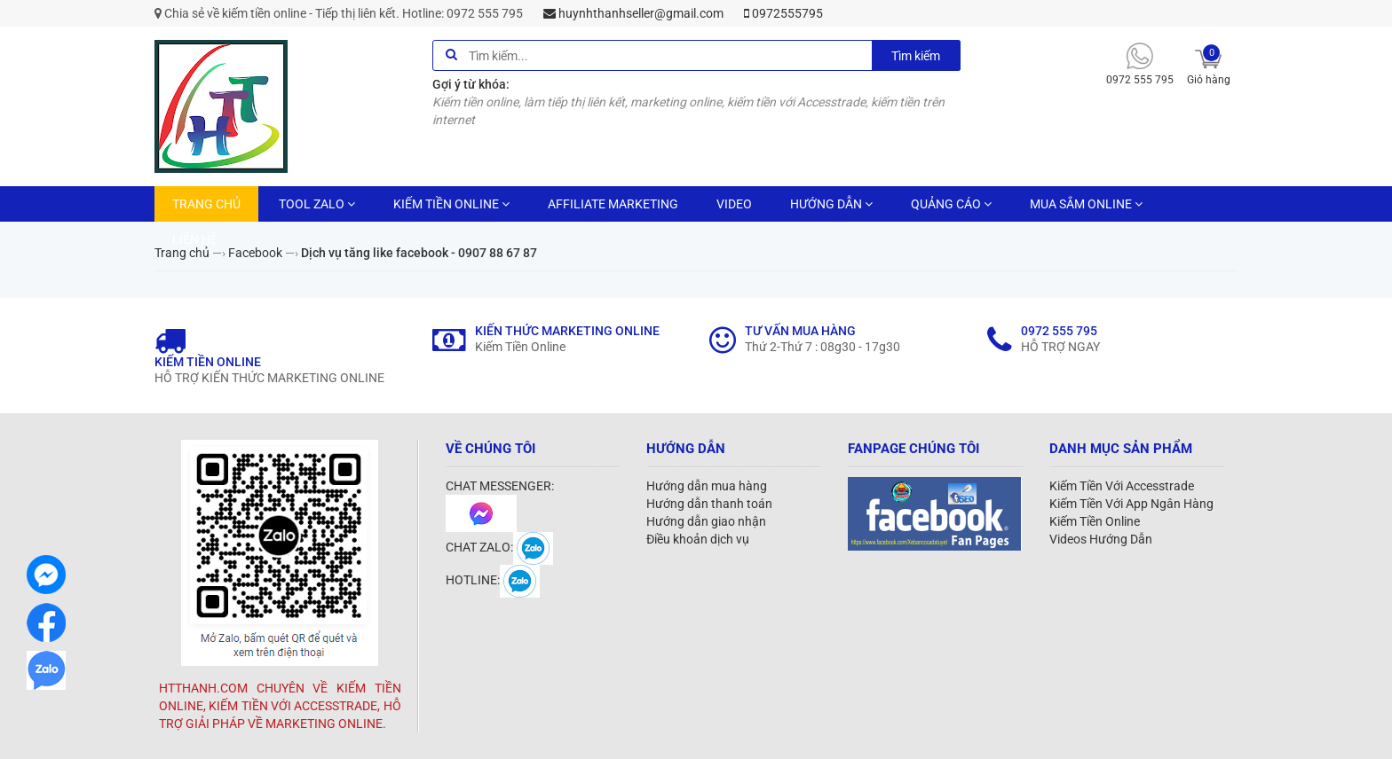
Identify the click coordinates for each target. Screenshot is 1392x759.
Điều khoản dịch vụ (697, 539)
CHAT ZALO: (499, 547)
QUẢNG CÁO (951, 204)
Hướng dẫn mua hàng (706, 486)
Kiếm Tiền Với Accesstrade (1121, 486)
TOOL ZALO (317, 204)
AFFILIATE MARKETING (613, 204)
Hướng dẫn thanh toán (709, 504)
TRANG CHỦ (206, 204)
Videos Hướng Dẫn (1100, 539)
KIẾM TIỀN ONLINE (451, 204)
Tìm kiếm (915, 56)
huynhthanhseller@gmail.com (633, 13)
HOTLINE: (493, 580)
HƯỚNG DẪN (831, 204)
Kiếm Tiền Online (1094, 521)
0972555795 (783, 13)
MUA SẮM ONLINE (1086, 204)
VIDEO (734, 204)
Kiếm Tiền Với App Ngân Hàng (1131, 504)
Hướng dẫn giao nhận (706, 521)
